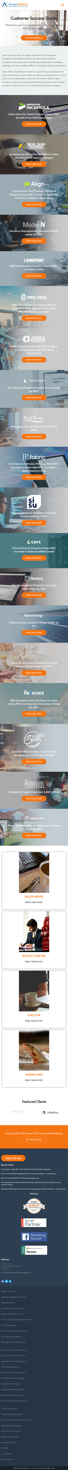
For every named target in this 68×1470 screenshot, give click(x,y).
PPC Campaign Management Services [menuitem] (16, 1319)
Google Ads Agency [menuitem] (8, 1291)
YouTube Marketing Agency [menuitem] (11, 1414)
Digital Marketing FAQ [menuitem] (10, 1436)
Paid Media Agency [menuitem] (9, 1325)
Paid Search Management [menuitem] (11, 1336)
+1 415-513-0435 (8, 1272)
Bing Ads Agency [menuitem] (7, 1302)
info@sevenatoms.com (23, 1272)
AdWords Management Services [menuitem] (13, 1297)
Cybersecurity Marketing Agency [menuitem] (14, 1361)
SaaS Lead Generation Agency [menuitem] (13, 1355)
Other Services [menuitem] (7, 1459)
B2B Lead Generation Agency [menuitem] (12, 1395)
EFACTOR (34, 1015)
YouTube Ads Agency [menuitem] (9, 1408)
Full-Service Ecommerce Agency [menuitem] (13, 1350)
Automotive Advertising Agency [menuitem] (13, 1372)
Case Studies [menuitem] (6, 1453)
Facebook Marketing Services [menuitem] (12, 1308)
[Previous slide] (3, 1112)
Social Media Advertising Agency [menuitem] (14, 1400)
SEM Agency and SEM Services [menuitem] (13, 1342)
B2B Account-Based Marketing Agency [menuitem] (16, 1420)
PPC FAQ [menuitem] (4, 1448)
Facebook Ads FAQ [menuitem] (8, 1442)
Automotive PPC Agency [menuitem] (10, 1384)
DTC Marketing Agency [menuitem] (10, 1367)
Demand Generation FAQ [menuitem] (11, 1431)
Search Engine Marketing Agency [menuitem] (14, 1331)
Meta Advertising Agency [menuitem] (11, 1425)
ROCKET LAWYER (34, 955)
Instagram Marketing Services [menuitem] (13, 1389)
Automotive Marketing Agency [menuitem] (13, 1378)
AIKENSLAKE (34, 1074)
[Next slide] (65, 1112)
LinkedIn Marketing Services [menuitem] (12, 1314)
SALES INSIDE (34, 896)
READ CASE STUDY (34, 124)
